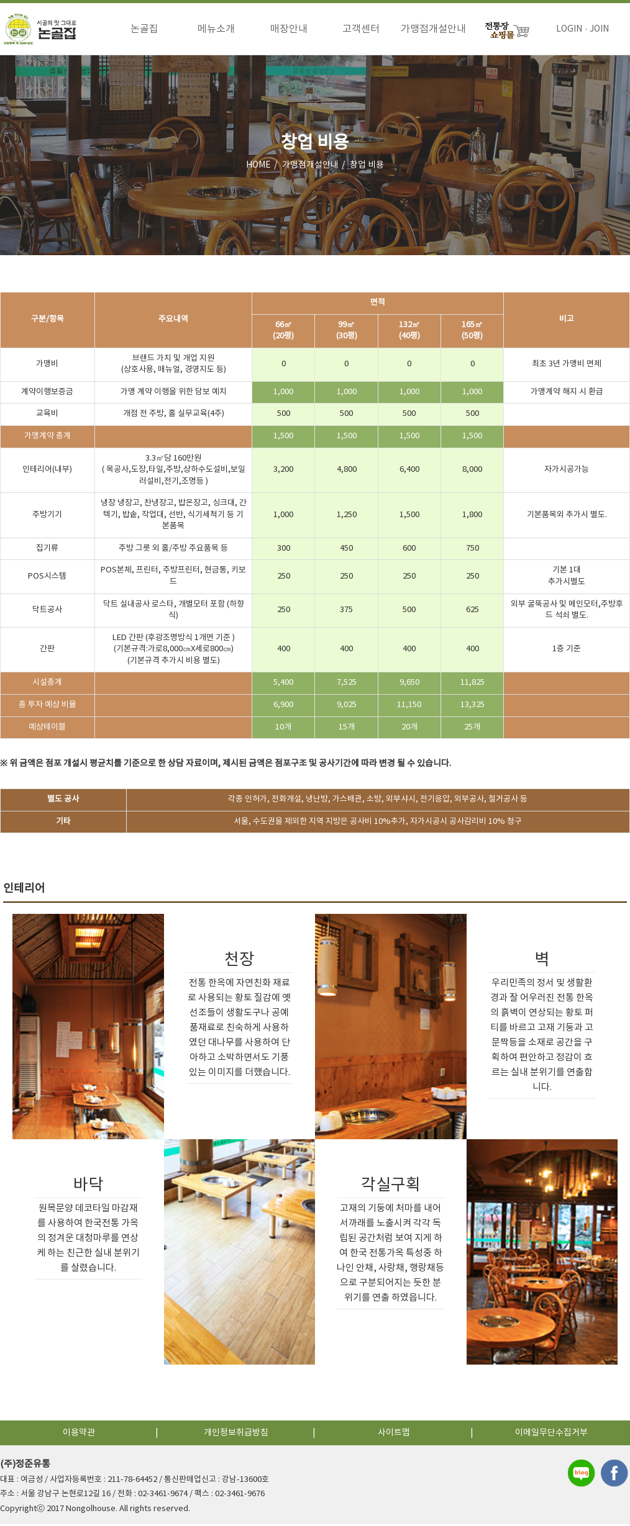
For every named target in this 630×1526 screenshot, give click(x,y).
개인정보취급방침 (236, 1435)
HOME (258, 167)
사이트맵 (394, 1435)
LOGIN (569, 29)
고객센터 (361, 29)
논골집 (144, 29)
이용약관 (79, 1435)
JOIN (599, 29)
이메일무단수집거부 (551, 1435)
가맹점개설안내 (433, 29)
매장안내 (289, 29)
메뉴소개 (216, 29)
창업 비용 (367, 167)
